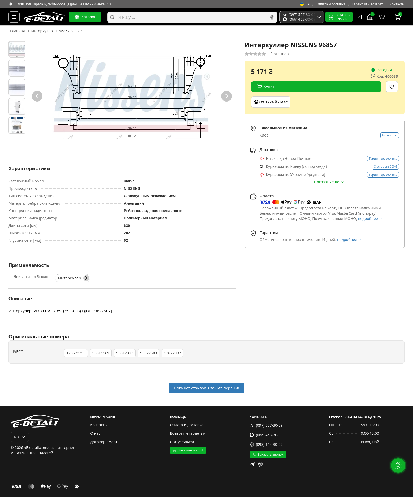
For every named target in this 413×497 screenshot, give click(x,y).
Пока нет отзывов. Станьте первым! (206, 387)
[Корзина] (398, 17)
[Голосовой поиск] (272, 17)
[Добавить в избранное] (392, 86)
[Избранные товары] (383, 17)
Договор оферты (105, 441)
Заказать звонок (268, 454)
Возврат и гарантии (188, 433)
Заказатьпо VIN (339, 16)
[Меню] (14, 17)
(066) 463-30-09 (266, 434)
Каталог (85, 17)
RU (19, 436)
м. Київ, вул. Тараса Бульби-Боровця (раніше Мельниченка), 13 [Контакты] (59, 4)
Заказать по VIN (188, 450)
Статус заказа (182, 441)
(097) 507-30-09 (266, 425)
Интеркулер (42, 30)
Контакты (397, 4)
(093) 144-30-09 (266, 444)
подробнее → (370, 218)
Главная (17, 30)
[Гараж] (370, 17)
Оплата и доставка (330, 4)
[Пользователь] (359, 17)
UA (305, 4)
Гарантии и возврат (367, 4)
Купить (267, 86)
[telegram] (252, 464)
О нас (95, 433)
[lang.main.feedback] (398, 465)
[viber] (260, 464)
